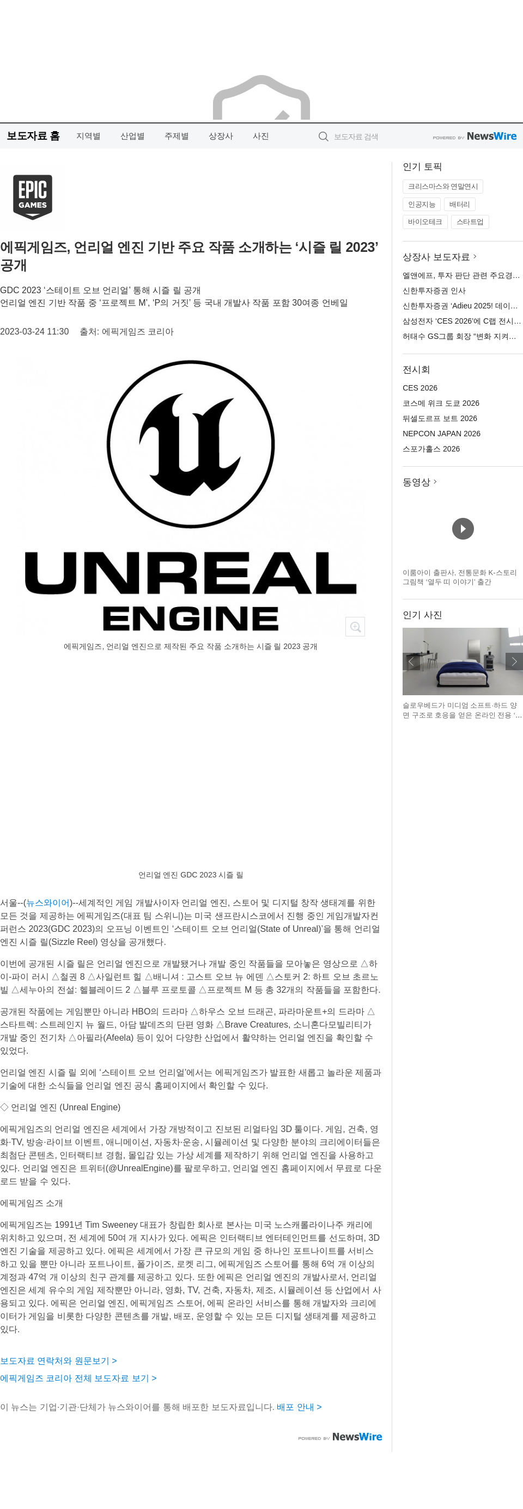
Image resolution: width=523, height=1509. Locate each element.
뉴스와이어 (48, 902)
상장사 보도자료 (436, 257)
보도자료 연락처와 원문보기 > (58, 1360)
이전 (411, 661)
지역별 (88, 135)
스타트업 (470, 222)
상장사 (221, 135)
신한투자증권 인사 (434, 290)
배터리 (459, 204)
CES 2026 (420, 388)
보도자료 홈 (33, 135)
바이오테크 (425, 222)
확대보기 (355, 626)
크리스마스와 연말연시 (443, 186)
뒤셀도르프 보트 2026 (440, 418)
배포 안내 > (299, 1407)
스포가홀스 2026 (431, 448)
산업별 (132, 135)
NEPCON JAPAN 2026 (442, 433)
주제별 (177, 135)
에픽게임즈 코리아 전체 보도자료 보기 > (78, 1378)
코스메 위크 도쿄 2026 (441, 403)
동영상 (416, 482)
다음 (514, 661)
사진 (261, 135)
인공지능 (421, 204)
